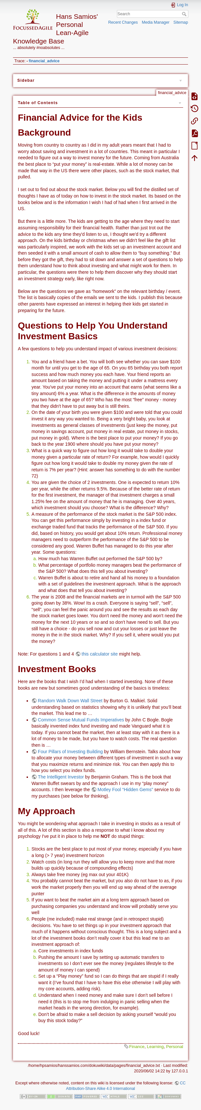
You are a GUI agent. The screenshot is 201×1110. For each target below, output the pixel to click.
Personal (174, 1046)
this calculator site (100, 654)
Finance (136, 1046)
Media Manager (156, 22)
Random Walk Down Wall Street (70, 700)
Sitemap (180, 22)
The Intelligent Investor (61, 776)
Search (185, 14)
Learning (155, 1046)
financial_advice (44, 61)
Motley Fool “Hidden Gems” (125, 789)
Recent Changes (123, 22)
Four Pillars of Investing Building (70, 751)
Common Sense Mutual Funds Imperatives (81, 719)
